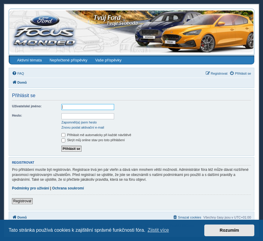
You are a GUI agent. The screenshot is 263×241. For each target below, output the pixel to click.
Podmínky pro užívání (30, 188)
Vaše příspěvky (108, 60)
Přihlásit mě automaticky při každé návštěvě (96, 135)
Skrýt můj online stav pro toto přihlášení (93, 140)
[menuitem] (18, 73)
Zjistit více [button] (158, 230)
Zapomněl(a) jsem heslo (79, 122)
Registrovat (22, 201)
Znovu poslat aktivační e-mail (82, 127)
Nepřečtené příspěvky (68, 60)
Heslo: (17, 115)
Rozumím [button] (229, 230)
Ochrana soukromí (68, 188)
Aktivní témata (29, 60)
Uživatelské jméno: (27, 106)
